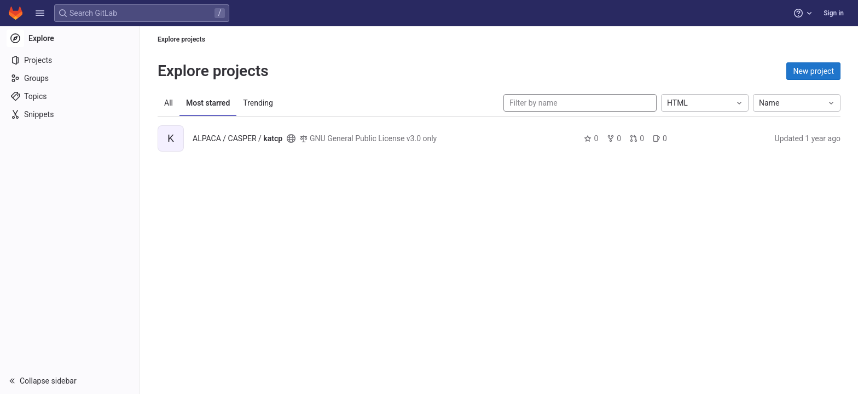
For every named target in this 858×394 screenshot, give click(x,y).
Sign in (834, 13)
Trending (258, 103)
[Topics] (69, 96)
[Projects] (69, 60)
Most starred (208, 103)
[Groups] (69, 78)
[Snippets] (69, 114)
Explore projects (181, 39)
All (168, 103)
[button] (40, 13)
